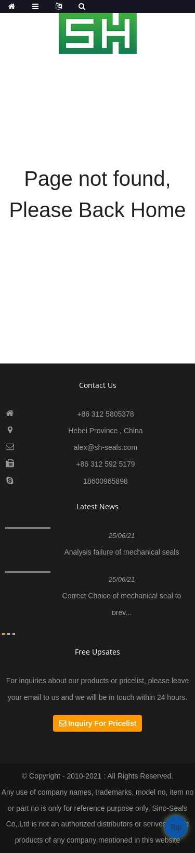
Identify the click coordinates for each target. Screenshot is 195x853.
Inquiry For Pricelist (102, 723)
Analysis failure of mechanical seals (121, 552)
